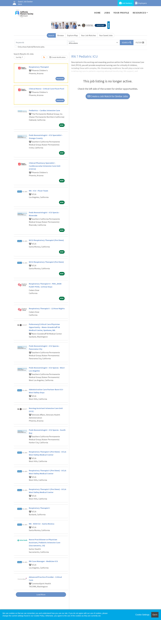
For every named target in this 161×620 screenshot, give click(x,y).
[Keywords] (41, 42)
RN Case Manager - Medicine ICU (43, 561)
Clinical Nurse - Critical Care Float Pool (46, 88)
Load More (40, 594)
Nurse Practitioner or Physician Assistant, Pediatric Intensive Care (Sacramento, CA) (44, 542)
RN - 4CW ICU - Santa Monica (41, 523)
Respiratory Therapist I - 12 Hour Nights (47, 308)
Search (51, 35)
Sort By (18, 57)
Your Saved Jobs (106, 35)
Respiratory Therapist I (39, 508)
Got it (154, 615)
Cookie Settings (142, 615)
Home (97, 12)
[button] (140, 42)
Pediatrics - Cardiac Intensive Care (44, 110)
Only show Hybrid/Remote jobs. (31, 47)
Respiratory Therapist (39, 67)
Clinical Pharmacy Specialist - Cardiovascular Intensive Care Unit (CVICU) (44, 166)
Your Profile (121, 12)
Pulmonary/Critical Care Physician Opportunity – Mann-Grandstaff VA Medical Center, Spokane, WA (44, 327)
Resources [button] (139, 12)
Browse (60, 35)
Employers (141, 3)
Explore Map (72, 35)
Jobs (107, 12)
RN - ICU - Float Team (38, 190)
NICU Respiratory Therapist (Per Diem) (46, 240)
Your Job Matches (88, 35)
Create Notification (58, 57)
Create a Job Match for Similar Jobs (108, 96)
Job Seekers (125, 3)
